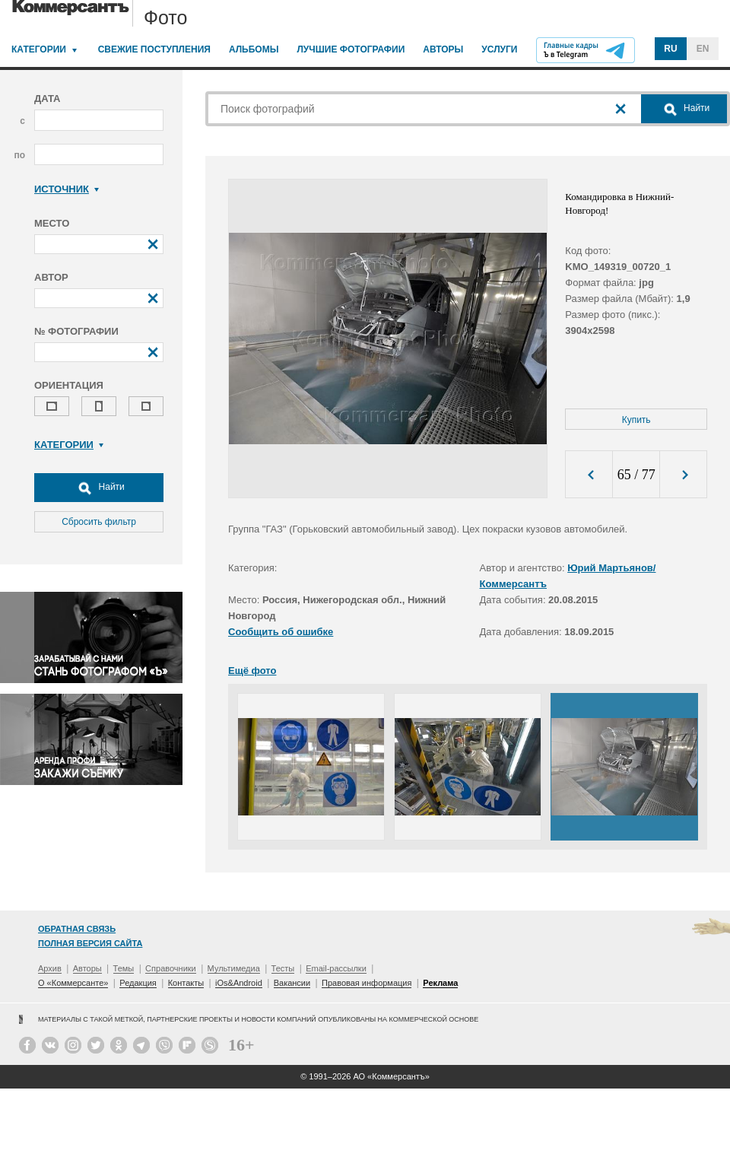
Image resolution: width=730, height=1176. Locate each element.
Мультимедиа (234, 968)
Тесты (283, 968)
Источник (66, 189)
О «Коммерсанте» (73, 982)
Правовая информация (366, 982)
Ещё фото (252, 670)
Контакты (186, 982)
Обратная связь (77, 928)
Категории (38, 49)
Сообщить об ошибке (280, 631)
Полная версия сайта (90, 943)
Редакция (137, 982)
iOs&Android (238, 982)
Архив (50, 968)
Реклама (440, 982)
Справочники (170, 968)
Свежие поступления (154, 49)
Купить (636, 420)
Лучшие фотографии (351, 49)
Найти (99, 487)
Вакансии (292, 982)
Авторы (443, 49)
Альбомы (254, 49)
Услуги (499, 49)
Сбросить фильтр (99, 521)
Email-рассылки (336, 968)
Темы (124, 968)
